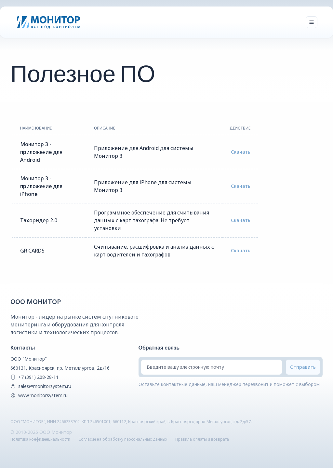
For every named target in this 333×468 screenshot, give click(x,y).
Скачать (240, 152)
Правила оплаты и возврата (202, 439)
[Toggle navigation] (311, 22)
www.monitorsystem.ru (43, 395)
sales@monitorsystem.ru (44, 386)
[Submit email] (303, 367)
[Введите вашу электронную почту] (211, 367)
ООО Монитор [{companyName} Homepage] (35, 301)
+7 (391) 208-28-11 (38, 377)
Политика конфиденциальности (40, 439)
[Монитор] (49, 22)
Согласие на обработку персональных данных (122, 439)
